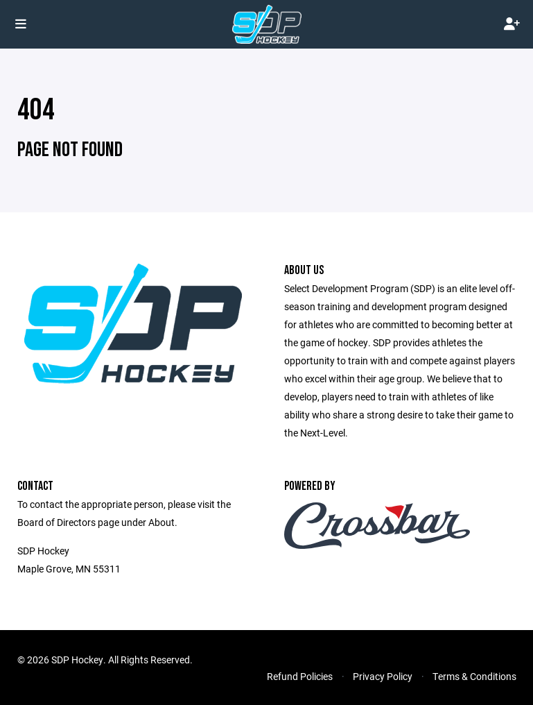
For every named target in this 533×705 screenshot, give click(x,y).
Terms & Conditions (474, 676)
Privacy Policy (382, 676)
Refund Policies (300, 676)
